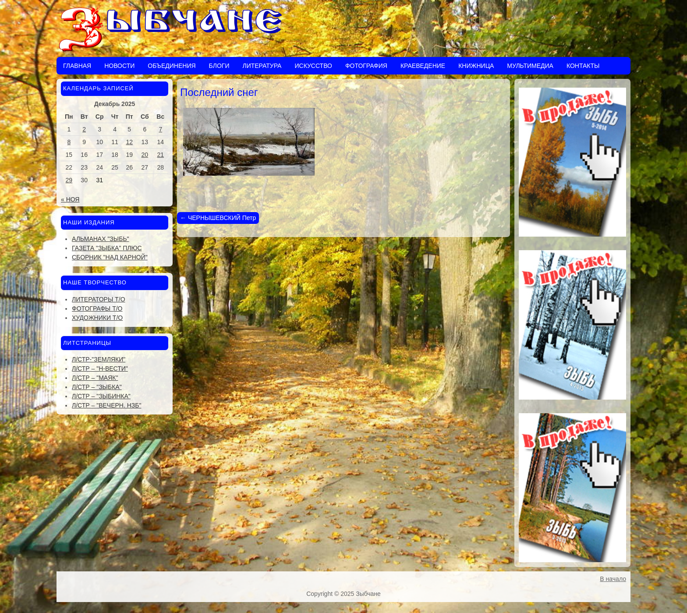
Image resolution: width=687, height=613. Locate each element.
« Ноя (70, 199)
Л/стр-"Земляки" (98, 359)
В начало (613, 579)
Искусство (313, 65)
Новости (119, 65)
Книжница (476, 65)
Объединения (171, 65)
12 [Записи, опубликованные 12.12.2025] (129, 141)
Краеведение (422, 65)
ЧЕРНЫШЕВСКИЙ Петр (218, 217)
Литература (261, 65)
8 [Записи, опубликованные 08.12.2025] (69, 141)
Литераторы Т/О (98, 299)
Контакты (583, 65)
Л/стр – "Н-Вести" (100, 368)
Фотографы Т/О (97, 308)
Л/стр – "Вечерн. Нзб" (106, 405)
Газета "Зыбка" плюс (107, 248)
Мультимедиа (530, 65)
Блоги (219, 65)
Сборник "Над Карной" (110, 257)
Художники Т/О (97, 317)
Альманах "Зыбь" (100, 238)
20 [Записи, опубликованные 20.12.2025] (145, 154)
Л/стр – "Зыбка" (97, 386)
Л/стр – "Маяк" (95, 377)
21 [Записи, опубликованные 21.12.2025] (160, 154)
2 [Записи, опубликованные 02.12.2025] (84, 129)
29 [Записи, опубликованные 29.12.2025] (69, 180)
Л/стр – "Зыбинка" (101, 396)
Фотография (366, 65)
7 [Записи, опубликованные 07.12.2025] (160, 129)
